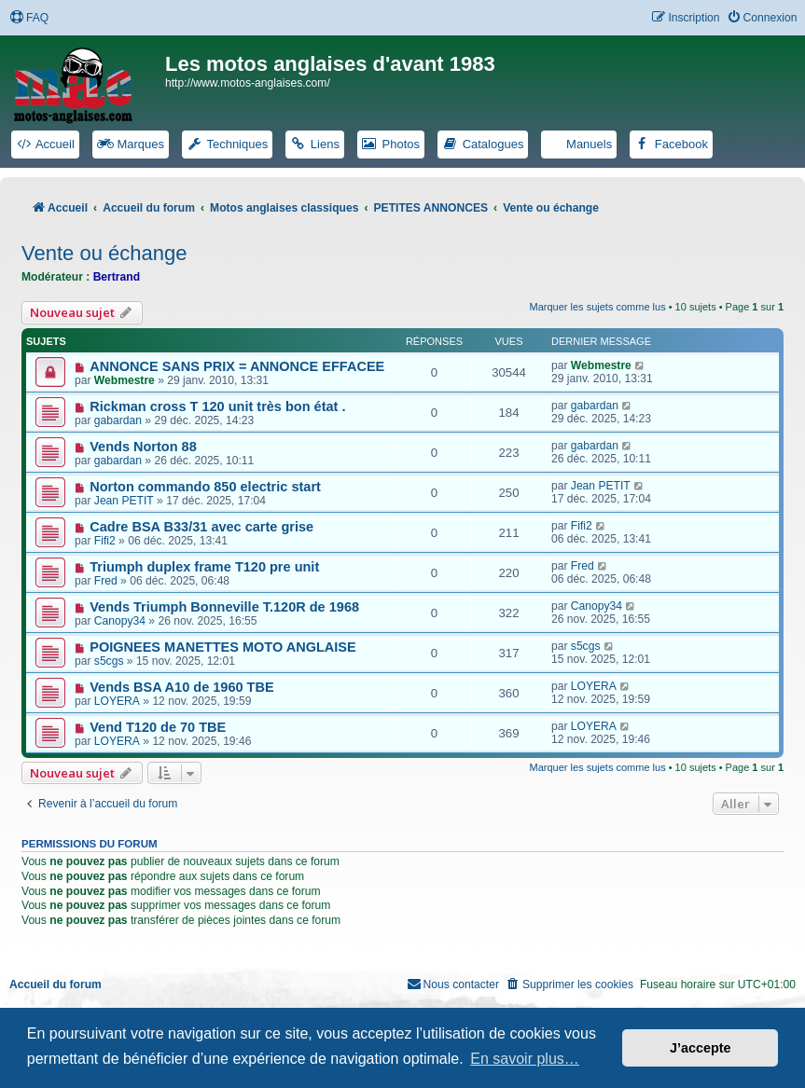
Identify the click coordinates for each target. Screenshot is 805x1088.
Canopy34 (120, 620)
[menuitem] (29, 18)
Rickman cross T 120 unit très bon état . (217, 406)
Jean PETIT (124, 500)
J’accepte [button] (700, 1047)
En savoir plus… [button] (524, 1059)
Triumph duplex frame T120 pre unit (204, 566)
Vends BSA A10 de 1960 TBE (181, 687)
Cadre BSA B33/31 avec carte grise (201, 526)
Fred (106, 580)
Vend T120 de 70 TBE (158, 727)
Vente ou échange (104, 253)
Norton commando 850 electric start (205, 486)
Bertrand (116, 276)
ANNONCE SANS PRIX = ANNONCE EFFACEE (237, 366)
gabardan (118, 420)
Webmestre (124, 380)
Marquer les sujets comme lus (598, 306)
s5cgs (109, 661)
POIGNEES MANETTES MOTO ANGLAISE (223, 647)
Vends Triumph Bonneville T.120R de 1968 (224, 606)
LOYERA (117, 701)
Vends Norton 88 (143, 446)
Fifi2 (105, 540)
